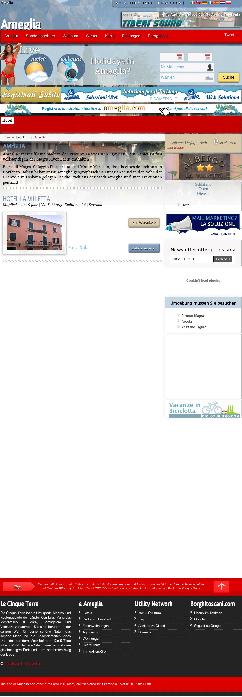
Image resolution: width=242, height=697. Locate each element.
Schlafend (203, 184)
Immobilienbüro (94, 651)
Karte (109, 36)
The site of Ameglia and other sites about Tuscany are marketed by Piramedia (58, 684)
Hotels (87, 613)
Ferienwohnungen (96, 626)
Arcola (187, 321)
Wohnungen (91, 638)
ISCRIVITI (223, 259)
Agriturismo (91, 632)
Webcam (70, 36)
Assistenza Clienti (151, 626)
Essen (203, 189)
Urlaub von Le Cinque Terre (23, 663)
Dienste (203, 193)
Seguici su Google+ (208, 626)
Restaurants (92, 645)
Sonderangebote (40, 36)
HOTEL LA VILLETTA (26, 199)
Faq (141, 619)
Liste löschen (175, 147)
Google (199, 619)
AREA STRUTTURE (134, 3)
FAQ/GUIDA (170, 3)
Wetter (91, 36)
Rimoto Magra (193, 316)
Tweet (229, 34)
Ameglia (20, 24)
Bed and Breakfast (97, 619)
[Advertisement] (203, 499)
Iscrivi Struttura (149, 613)
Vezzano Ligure (194, 327)
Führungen (131, 36)
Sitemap (144, 632)
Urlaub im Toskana (208, 613)
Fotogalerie (157, 36)
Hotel (7, 120)
